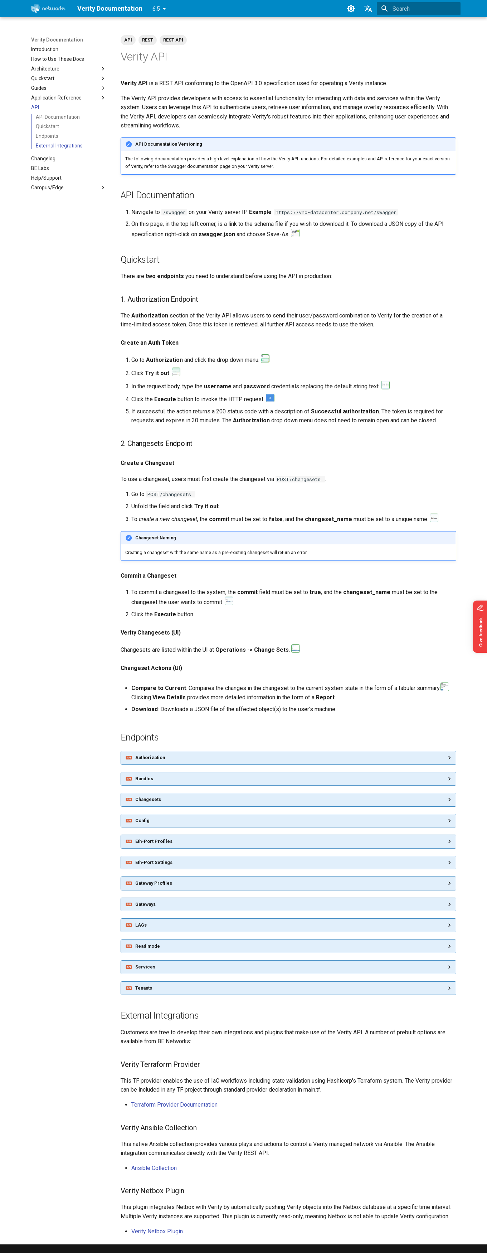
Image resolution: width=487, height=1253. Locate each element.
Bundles (144, 778)
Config (142, 820)
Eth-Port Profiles (153, 841)
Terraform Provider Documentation (174, 1104)
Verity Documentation (57, 40)
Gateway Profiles (153, 883)
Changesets (148, 799)
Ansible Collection (154, 1168)
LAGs (141, 925)
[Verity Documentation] (48, 8)
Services (145, 967)
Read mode (147, 946)
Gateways (145, 904)
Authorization (150, 757)
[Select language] (368, 8)
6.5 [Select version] (156, 8)
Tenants (143, 988)
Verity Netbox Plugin (157, 1231)
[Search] (419, 8)
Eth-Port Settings (153, 862)
